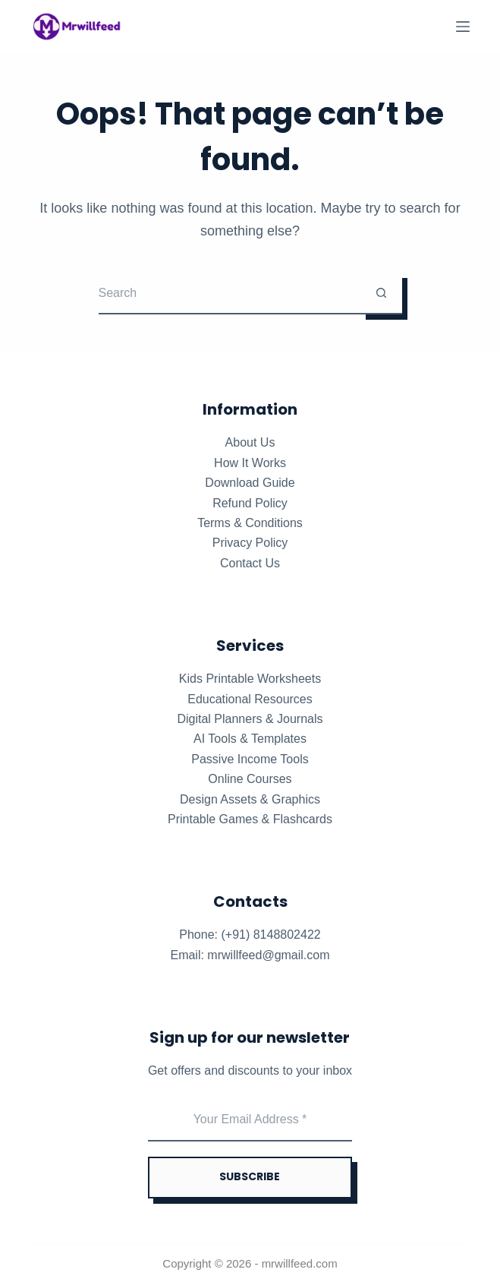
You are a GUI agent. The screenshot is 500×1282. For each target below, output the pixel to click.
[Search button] (381, 293)
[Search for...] (229, 293)
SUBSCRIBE (249, 1176)
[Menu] (463, 26)
